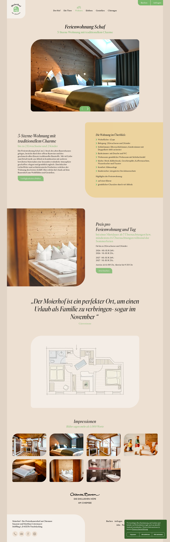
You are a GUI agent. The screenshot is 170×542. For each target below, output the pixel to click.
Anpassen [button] (133, 534)
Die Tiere (68, 8)
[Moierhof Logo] (16, 9)
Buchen (144, 3)
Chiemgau (112, 8)
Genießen (100, 8)
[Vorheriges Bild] (82, 108)
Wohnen (79, 8)
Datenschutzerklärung (140, 529)
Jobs (118, 525)
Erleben (89, 8)
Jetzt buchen (104, 270)
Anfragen (157, 3)
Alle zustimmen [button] (158, 534)
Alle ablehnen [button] (145, 534)
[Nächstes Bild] (87, 108)
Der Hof (56, 8)
